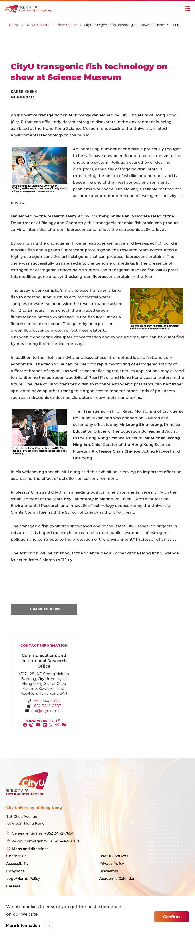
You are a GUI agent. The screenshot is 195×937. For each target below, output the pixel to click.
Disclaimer (108, 871)
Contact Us (16, 856)
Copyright (15, 871)
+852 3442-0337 (46, 706)
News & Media (38, 25)
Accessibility (17, 864)
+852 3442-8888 (64, 841)
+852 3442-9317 (47, 701)
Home (14, 25)
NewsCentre (67, 25)
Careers (13, 886)
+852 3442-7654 (59, 833)
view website (44, 721)
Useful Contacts (113, 856)
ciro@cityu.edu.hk (47, 711)
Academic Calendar (117, 879)
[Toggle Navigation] (187, 8)
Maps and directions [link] (30, 849)
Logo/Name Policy (23, 879)
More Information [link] (23, 925)
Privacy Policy (111, 864)
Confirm (171, 916)
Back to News (46, 609)
